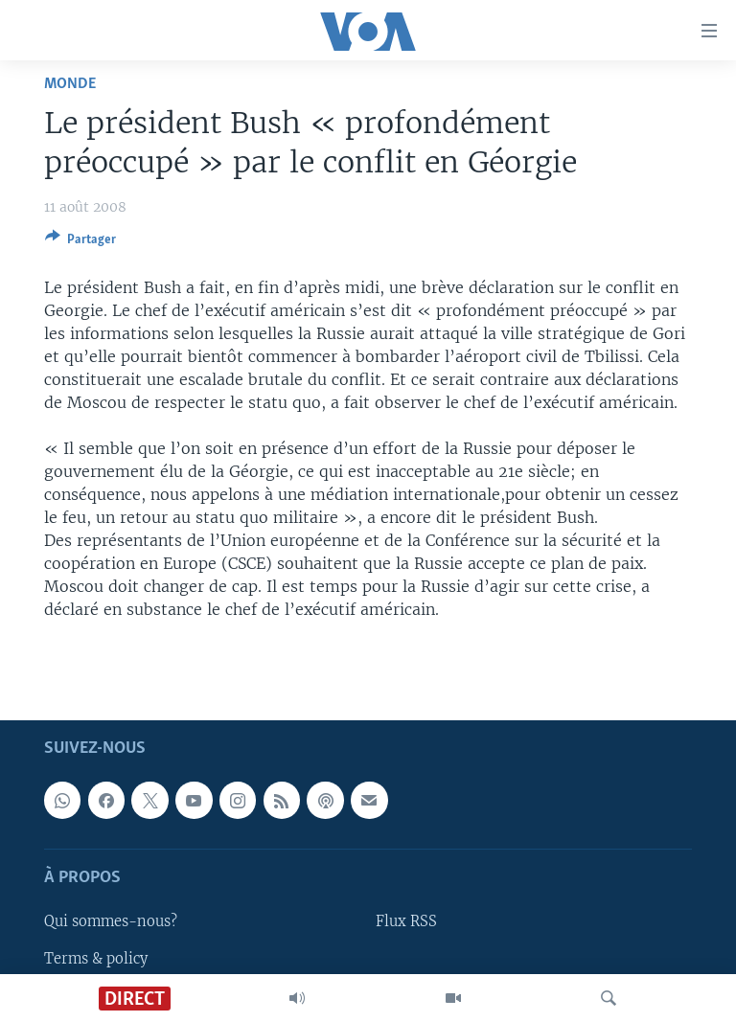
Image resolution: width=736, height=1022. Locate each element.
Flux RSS (406, 921)
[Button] (80, 242)
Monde (70, 84)
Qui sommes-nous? (110, 921)
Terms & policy (96, 957)
